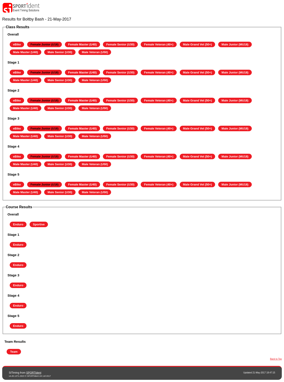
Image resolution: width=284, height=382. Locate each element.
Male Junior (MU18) (235, 44)
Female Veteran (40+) (158, 44)
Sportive (39, 224)
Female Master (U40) (82, 44)
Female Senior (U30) (120, 44)
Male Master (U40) (25, 52)
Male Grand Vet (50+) (197, 44)
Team (14, 351)
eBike (17, 44)
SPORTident (33, 372)
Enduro (18, 224)
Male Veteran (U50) (95, 52)
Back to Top (276, 359)
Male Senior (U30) (59, 52)
